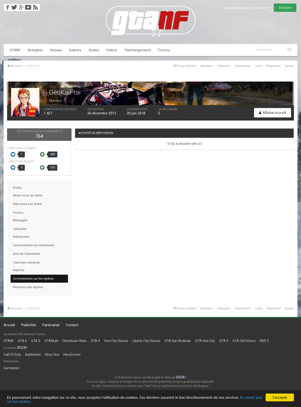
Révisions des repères (28, 287)
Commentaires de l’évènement (33, 245)
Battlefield (33, 354)
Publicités (28, 325)
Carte (258, 66)
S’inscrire (285, 7)
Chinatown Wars (74, 341)
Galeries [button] (75, 50)
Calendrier (223, 66)
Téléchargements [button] (137, 50)
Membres (206, 66)
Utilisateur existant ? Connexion (247, 8)
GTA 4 (95, 341)
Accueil (9, 325)
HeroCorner (72, 354)
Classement (243, 66)
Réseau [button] (56, 50)
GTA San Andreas (178, 341)
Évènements (21, 236)
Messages (20, 220)
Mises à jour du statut (27, 195)
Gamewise (11, 368)
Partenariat (50, 325)
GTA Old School (244, 341)
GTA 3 (223, 341)
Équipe (289, 66)
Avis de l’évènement (26, 253)
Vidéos (111, 50)
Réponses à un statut (27, 204)
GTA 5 (35, 341)
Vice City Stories (116, 341)
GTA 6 (22, 341)
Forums (164, 50)
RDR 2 (264, 341)
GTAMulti (51, 341)
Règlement (273, 66)
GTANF (15, 50)
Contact (72, 325)
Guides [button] (94, 50)
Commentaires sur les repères (33, 278)
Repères (18, 270)
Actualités (35, 50)
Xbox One (52, 354)
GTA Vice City (205, 341)
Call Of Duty (12, 354)
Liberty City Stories (146, 341)
